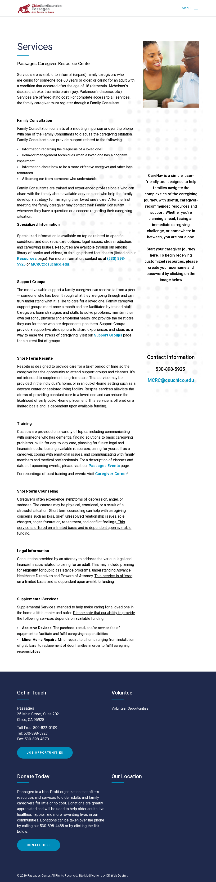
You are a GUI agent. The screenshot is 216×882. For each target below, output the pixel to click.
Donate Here (38, 845)
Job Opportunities (45, 752)
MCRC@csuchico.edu (50, 264)
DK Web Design (116, 875)
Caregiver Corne (110, 474)
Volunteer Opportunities (130, 708)
